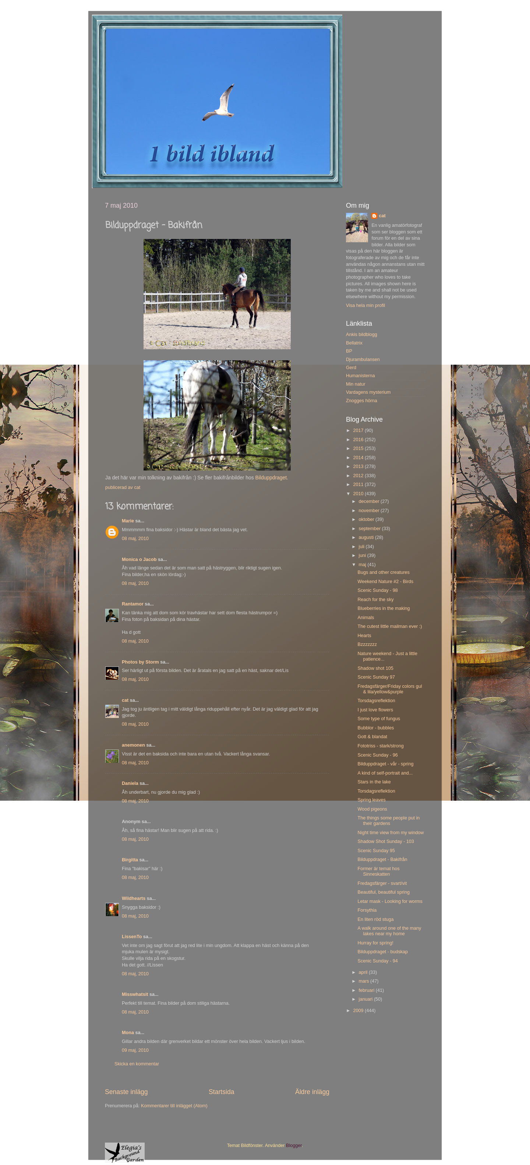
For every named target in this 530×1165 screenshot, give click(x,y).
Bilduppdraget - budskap (382, 951)
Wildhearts (133, 898)
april (364, 972)
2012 (359, 475)
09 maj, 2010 (135, 1050)
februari (367, 990)
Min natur (355, 384)
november (370, 510)
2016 (359, 439)
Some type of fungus (378, 718)
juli (362, 546)
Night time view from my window (390, 832)
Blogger (294, 1145)
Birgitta (130, 859)
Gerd (351, 367)
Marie (128, 520)
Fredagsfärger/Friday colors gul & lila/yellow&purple (389, 689)
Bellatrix (354, 343)
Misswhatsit (135, 994)
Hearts (364, 635)
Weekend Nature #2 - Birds (385, 581)
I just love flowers (375, 709)
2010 (359, 493)
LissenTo (132, 936)
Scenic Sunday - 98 (377, 590)
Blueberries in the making (383, 608)
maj (363, 564)
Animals (365, 617)
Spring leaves (371, 800)
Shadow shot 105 (375, 668)
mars (364, 981)
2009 (359, 1010)
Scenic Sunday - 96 (377, 755)
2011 (359, 484)
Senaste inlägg (126, 1092)
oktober (367, 519)
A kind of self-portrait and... (385, 773)
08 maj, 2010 (135, 538)
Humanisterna (360, 375)
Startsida (221, 1092)
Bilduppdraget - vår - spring (385, 763)
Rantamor (133, 604)
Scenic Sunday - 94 (377, 961)
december (370, 501)
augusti (367, 537)
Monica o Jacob (139, 559)
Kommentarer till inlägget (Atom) (174, 1105)
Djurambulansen (363, 359)
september (370, 528)
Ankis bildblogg (361, 334)
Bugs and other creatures (383, 572)
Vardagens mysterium (368, 392)
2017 (359, 430)
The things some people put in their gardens (388, 820)
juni (363, 555)
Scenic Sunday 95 (376, 850)
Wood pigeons (372, 809)
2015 (359, 448)
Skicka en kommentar (136, 1063)
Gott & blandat (372, 736)
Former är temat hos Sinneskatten (378, 871)
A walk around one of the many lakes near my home (389, 931)
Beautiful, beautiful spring (383, 892)
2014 (359, 457)
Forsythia (367, 910)
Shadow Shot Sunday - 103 (385, 841)
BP (349, 351)
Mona (128, 1032)
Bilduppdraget (271, 477)
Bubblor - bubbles (375, 727)
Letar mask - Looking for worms (389, 901)
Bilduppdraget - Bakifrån (382, 859)
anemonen (133, 745)
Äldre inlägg (312, 1092)
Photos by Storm (140, 662)
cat (125, 700)
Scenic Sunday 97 (376, 677)
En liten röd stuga (375, 919)
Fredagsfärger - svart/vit (382, 883)
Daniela (130, 783)
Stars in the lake (374, 782)
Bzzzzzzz (367, 644)
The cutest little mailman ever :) (389, 626)
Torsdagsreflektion (376, 700)
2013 (359, 466)
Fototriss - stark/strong (380, 745)
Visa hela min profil (365, 305)
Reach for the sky (375, 599)
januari (366, 999)
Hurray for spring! (375, 943)
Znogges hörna (361, 400)
